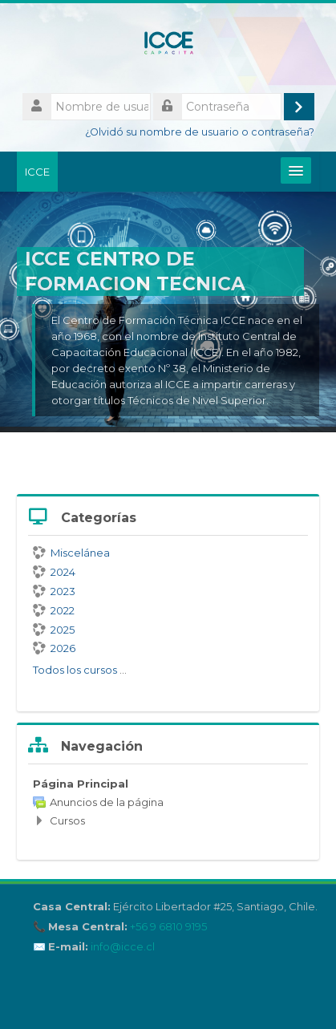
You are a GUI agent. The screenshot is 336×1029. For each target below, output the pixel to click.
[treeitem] (168, 802)
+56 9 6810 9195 (168, 927)
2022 (54, 610)
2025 (54, 629)
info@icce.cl (123, 947)
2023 (54, 591)
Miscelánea (71, 552)
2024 (54, 571)
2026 (54, 648)
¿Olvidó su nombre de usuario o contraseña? (199, 132)
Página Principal (80, 783)
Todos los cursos (75, 669)
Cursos (67, 820)
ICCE (37, 171)
